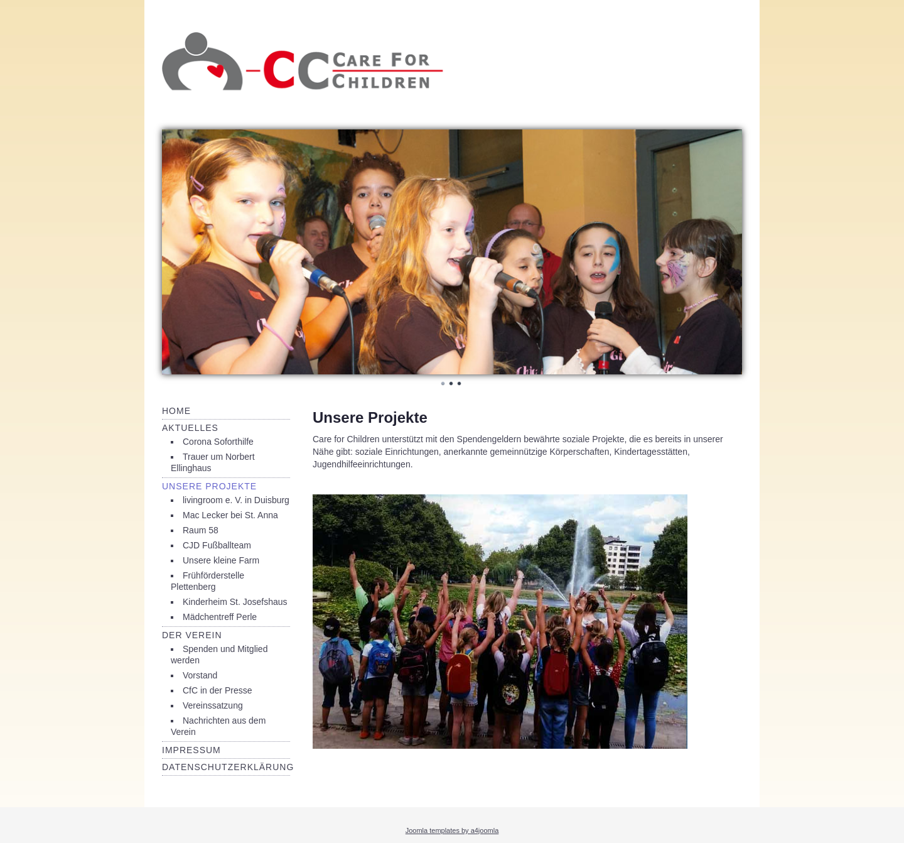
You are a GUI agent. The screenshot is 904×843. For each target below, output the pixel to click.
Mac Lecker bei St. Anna (230, 515)
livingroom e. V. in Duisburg (236, 500)
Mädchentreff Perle (220, 617)
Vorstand (200, 675)
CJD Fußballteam (217, 545)
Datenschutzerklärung (228, 767)
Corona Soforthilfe (218, 442)
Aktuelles (190, 428)
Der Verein (192, 635)
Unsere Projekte (209, 486)
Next (726, 250)
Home (176, 411)
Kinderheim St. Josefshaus (235, 602)
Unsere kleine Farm (221, 560)
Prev (178, 250)
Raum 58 (200, 530)
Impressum (191, 750)
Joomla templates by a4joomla (452, 830)
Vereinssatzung (213, 705)
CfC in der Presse (217, 690)
